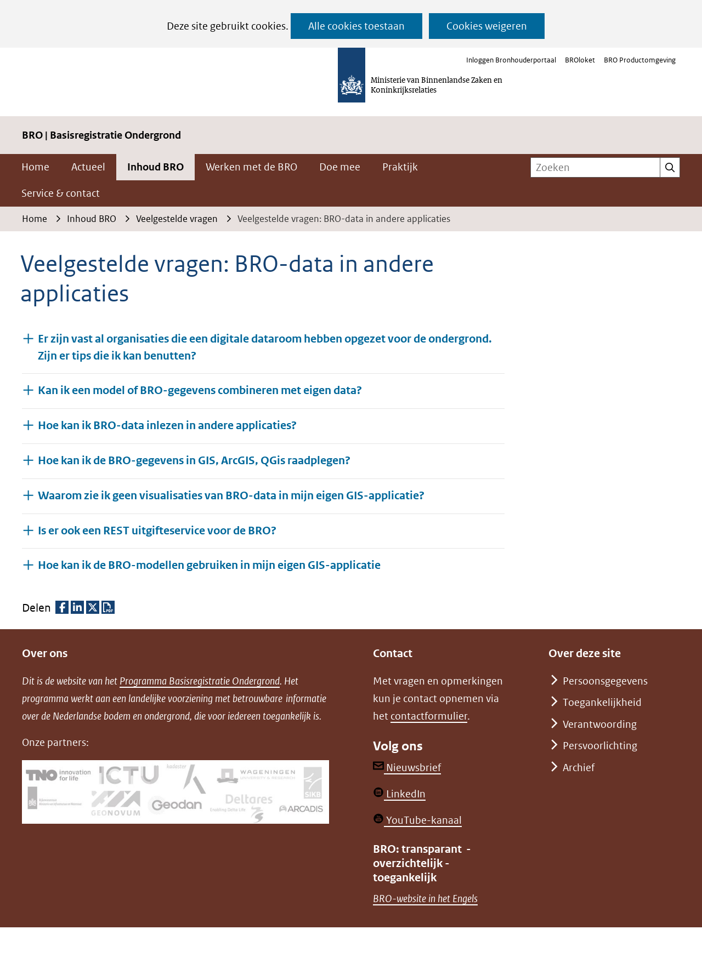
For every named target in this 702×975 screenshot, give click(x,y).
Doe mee (339, 167)
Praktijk (400, 167)
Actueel (88, 167)
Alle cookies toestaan (356, 26)
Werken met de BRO (251, 167)
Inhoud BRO (155, 167)
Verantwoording (600, 724)
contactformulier (428, 716)
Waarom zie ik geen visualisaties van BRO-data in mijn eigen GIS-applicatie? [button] (231, 495)
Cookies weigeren (486, 26)
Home (35, 167)
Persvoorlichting (600, 745)
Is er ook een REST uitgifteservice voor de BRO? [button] (157, 530)
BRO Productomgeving (640, 60)
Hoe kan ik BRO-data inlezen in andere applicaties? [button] (167, 425)
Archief (579, 767)
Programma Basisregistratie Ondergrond (200, 681)
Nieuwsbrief (407, 767)
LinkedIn (399, 794)
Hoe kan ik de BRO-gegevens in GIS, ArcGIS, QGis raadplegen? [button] (194, 460)
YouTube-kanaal (417, 820)
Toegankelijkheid (602, 702)
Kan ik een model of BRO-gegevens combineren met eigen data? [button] (200, 390)
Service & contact (60, 193)
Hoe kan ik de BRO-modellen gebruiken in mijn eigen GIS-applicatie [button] (209, 564)
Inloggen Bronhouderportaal (511, 60)
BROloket (580, 60)
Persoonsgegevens (605, 681)
